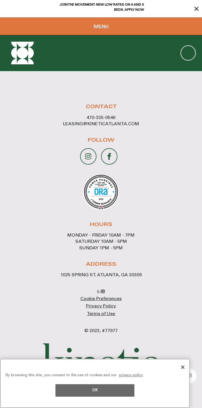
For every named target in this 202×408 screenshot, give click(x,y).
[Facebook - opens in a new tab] (109, 154)
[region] (95, 383)
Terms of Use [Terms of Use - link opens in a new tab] (101, 314)
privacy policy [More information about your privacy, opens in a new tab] (131, 375)
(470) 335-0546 (188, 53)
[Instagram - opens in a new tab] (88, 154)
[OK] (183, 367)
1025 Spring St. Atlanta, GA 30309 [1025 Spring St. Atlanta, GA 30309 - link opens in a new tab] (101, 275)
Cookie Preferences (101, 299)
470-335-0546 (101, 118)
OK (95, 390)
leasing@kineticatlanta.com (101, 124)
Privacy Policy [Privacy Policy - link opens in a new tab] (101, 306)
